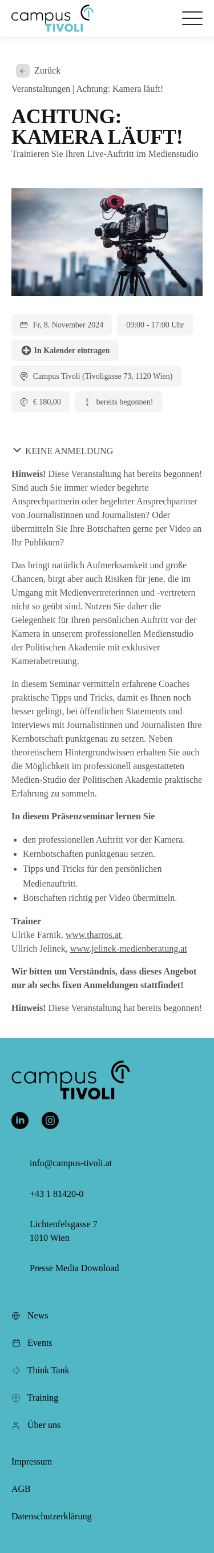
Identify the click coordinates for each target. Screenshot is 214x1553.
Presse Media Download (74, 1268)
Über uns (35, 1425)
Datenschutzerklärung (51, 1516)
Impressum (31, 1461)
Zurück (38, 70)
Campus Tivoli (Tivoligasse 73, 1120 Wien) (103, 376)
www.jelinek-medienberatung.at (128, 948)
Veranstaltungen (40, 89)
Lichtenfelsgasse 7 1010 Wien (64, 1231)
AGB (21, 1489)
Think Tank (40, 1370)
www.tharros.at (95, 935)
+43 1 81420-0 (56, 1194)
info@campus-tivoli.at (71, 1163)
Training (34, 1397)
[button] (52, 18)
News (29, 1315)
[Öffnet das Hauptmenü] (192, 18)
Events (32, 1343)
